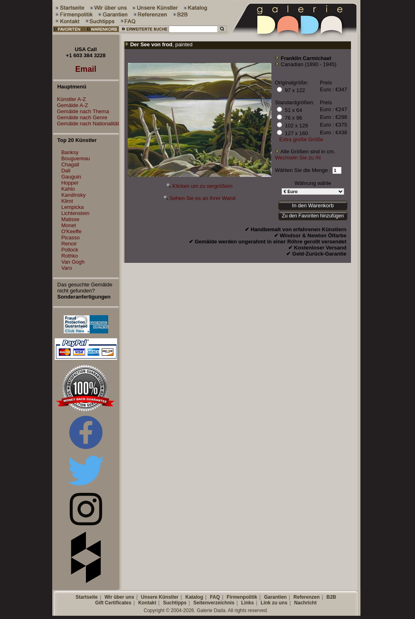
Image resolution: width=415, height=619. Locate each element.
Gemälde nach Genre (80, 117)
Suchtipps (174, 603)
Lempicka (72, 207)
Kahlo (68, 189)
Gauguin (71, 177)
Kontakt (147, 603)
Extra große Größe (301, 139)
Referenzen (306, 597)
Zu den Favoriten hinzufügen (313, 216)
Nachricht (305, 603)
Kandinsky (73, 195)
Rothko (69, 256)
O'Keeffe (71, 231)
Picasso (70, 237)
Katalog (194, 597)
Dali (65, 171)
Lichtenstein (75, 213)
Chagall (70, 164)
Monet (68, 225)
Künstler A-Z (69, 99)
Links (247, 603)
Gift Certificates (113, 603)
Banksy (70, 152)
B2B (331, 597)
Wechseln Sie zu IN (298, 158)
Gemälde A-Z (70, 105)
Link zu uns (274, 603)
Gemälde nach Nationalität (86, 123)
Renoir (69, 244)
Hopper (70, 183)
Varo (66, 268)
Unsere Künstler (160, 597)
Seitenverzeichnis (213, 603)
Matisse (70, 219)
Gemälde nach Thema (81, 111)
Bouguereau (75, 158)
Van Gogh (73, 262)
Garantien (275, 597)
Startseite (86, 597)
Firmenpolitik (242, 597)
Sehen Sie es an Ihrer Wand (202, 198)
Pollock (69, 250)
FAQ (215, 597)
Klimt (67, 201)
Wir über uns (119, 597)
